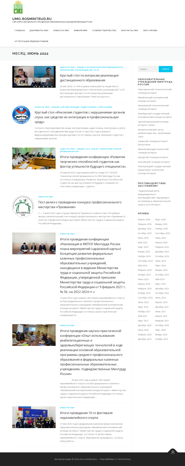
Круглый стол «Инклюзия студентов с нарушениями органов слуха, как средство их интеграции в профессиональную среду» (80, 117)
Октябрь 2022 (162, 293)
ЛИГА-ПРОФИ (150, 30)
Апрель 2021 (161, 316)
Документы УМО (39, 30)
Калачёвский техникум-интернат (154, 161)
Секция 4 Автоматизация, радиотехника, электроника (81, 107)
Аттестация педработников (31, 41)
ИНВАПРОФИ (80, 30)
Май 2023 (160, 279)
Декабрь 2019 (144, 339)
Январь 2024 (161, 270)
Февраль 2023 (145, 288)
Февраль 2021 (162, 320)
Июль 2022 (160, 297)
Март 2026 (160, 219)
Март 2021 (143, 320)
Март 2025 (143, 247)
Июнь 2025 (160, 237)
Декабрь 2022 (162, 288)
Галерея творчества (104, 30)
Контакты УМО (129, 30)
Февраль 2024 (145, 270)
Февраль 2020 (145, 334)
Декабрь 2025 (144, 228)
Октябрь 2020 (162, 325)
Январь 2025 (144, 251)
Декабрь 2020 (144, 325)
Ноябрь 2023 (144, 274)
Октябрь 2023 (162, 274)
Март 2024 (160, 265)
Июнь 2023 (143, 279)
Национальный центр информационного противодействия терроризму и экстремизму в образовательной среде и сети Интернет (154, 197)
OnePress (109, 459)
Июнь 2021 (160, 311)
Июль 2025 (143, 237)
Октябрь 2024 (162, 256)
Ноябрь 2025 (161, 228)
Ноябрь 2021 (144, 311)
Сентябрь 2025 (162, 233)
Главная (20, 30)
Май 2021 (142, 316)
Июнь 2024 (160, 260)
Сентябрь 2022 (145, 297)
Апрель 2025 (161, 242)
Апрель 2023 (144, 283)
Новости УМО (61, 30)
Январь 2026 (161, 224)
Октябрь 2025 (145, 233)
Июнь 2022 (143, 302)
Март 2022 (143, 307)
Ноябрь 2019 (161, 339)
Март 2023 (160, 283)
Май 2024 (142, 265)
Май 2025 (142, 242)
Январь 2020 (161, 334)
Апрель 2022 (161, 302)
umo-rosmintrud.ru (32, 19)
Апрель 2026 (144, 219)
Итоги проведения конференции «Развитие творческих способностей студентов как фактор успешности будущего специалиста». (93, 161)
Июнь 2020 (143, 330)
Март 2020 (160, 330)
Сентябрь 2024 (145, 260)
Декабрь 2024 (162, 251)
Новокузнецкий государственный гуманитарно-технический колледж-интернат (154, 170)
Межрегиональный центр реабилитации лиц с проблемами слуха (154, 133)
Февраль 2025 (162, 247)
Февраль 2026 (145, 224)
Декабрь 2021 (162, 307)
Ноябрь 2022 (144, 293)
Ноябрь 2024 (144, 256)
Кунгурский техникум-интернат (153, 157)
